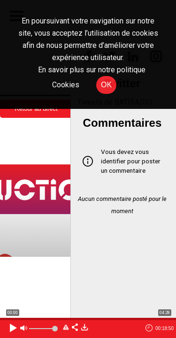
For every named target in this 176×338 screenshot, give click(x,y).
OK (106, 85)
